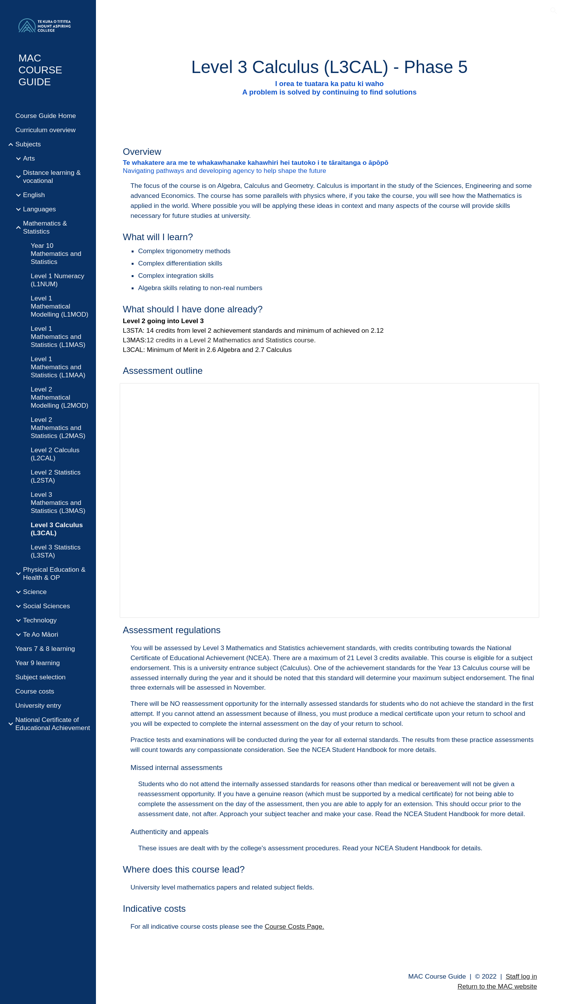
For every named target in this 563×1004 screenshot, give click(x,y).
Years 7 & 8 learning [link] (45, 648)
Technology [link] (40, 620)
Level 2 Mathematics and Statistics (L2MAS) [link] (58, 428)
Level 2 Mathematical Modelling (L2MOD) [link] (59, 397)
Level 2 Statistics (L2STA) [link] (56, 476)
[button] (554, 11)
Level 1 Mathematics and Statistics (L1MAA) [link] (58, 367)
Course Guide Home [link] (45, 115)
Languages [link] (39, 209)
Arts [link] (29, 158)
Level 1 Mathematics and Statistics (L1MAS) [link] (58, 336)
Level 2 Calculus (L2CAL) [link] (55, 454)
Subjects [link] (28, 144)
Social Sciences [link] (46, 606)
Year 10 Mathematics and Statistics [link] (56, 254)
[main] (329, 76)
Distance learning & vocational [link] (52, 176)
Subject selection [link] (40, 677)
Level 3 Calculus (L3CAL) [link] (57, 529)
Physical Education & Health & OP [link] (54, 573)
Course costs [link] (34, 691)
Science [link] (35, 592)
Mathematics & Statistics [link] (45, 227)
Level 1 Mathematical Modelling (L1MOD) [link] (59, 306)
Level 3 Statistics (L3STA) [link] (56, 551)
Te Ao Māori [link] (40, 634)
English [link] (34, 195)
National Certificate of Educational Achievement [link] (52, 724)
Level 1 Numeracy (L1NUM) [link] (57, 280)
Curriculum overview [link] (45, 130)
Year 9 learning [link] (37, 663)
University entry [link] (38, 705)
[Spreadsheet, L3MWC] (329, 500)
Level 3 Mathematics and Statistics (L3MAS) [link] (58, 502)
